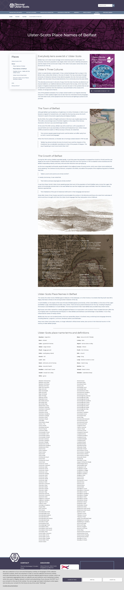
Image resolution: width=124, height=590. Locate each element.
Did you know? (16, 85)
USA (13, 83)
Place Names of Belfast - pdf (102, 91)
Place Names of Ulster (19, 66)
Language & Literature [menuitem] (64, 12)
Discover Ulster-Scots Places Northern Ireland (21, 78)
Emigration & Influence (46, 567)
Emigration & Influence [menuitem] (15, 12)
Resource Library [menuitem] (107, 12)
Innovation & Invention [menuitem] (46, 12)
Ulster (24, 16)
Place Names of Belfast (20, 68)
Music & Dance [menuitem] (87, 12)
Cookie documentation (10, 586)
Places (17, 16)
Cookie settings (72, 579)
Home (10, 16)
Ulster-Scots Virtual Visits (20, 75)
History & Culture (45, 569)
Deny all (92, 579)
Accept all (112, 579)
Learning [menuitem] (76, 12)
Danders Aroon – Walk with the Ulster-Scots (21, 72)
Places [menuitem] (97, 12)
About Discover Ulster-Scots (48, 566)
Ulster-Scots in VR (16, 61)
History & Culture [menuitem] (31, 12)
